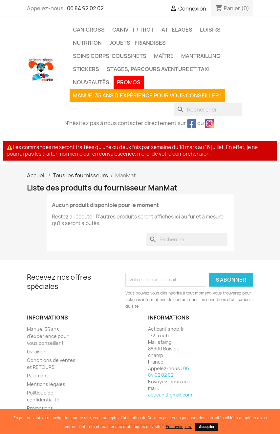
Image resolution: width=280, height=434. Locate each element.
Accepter (206, 426)
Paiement (37, 375)
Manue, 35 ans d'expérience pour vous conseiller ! (147, 95)
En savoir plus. (179, 426)
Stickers (86, 69)
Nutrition (87, 42)
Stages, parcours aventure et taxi (158, 69)
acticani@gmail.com (170, 395)
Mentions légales (46, 384)
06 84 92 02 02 (85, 8)
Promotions (40, 408)
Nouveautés (91, 82)
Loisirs (210, 29)
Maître (164, 56)
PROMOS (128, 82)
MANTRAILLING (200, 56)
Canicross (89, 29)
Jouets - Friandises (137, 42)
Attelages (177, 29)
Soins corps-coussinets (109, 56)
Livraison (37, 351)
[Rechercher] (208, 109)
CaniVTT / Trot (133, 29)
